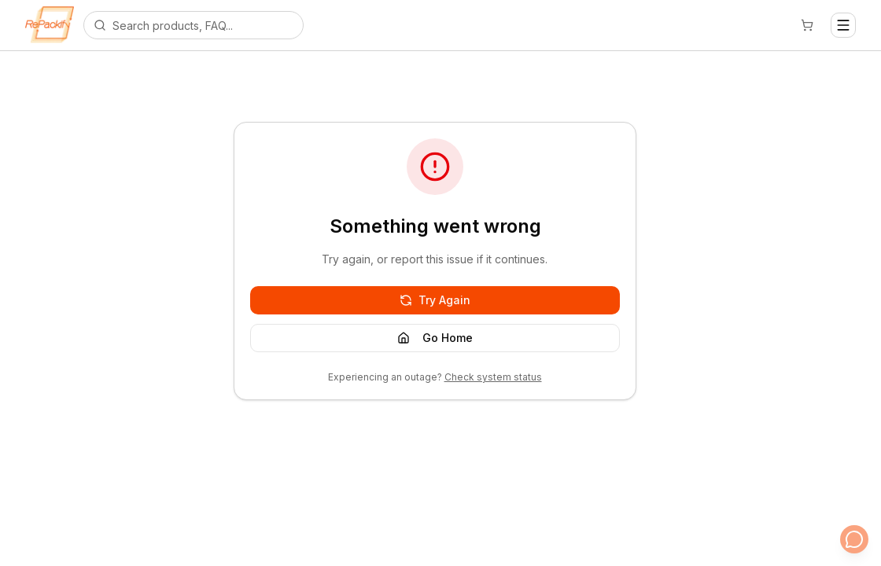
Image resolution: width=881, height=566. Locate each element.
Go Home (435, 337)
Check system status (493, 377)
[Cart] (807, 25)
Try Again (435, 300)
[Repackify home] (49, 25)
